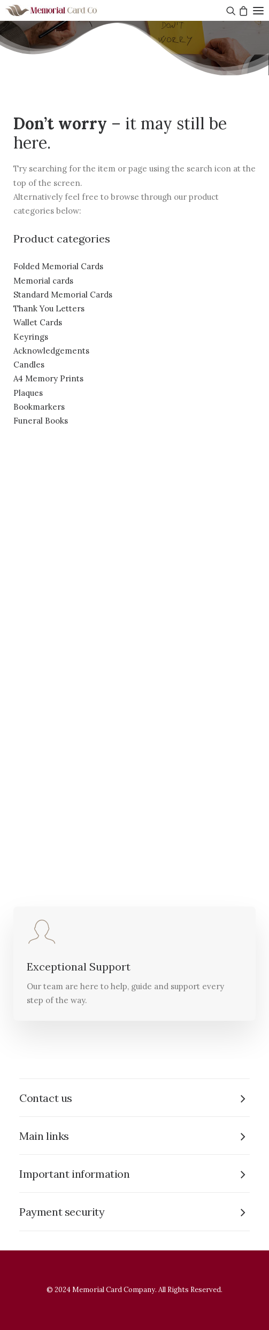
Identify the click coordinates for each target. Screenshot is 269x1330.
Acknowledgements (51, 351)
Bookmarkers (39, 407)
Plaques (28, 393)
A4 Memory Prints (48, 378)
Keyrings (30, 337)
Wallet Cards (37, 322)
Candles (28, 364)
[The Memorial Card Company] (64, 10)
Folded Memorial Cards (58, 266)
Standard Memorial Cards (62, 295)
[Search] (230, 10)
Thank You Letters (48, 308)
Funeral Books (40, 421)
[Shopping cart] (242, 10)
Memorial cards (43, 281)
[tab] (134, 1098)
